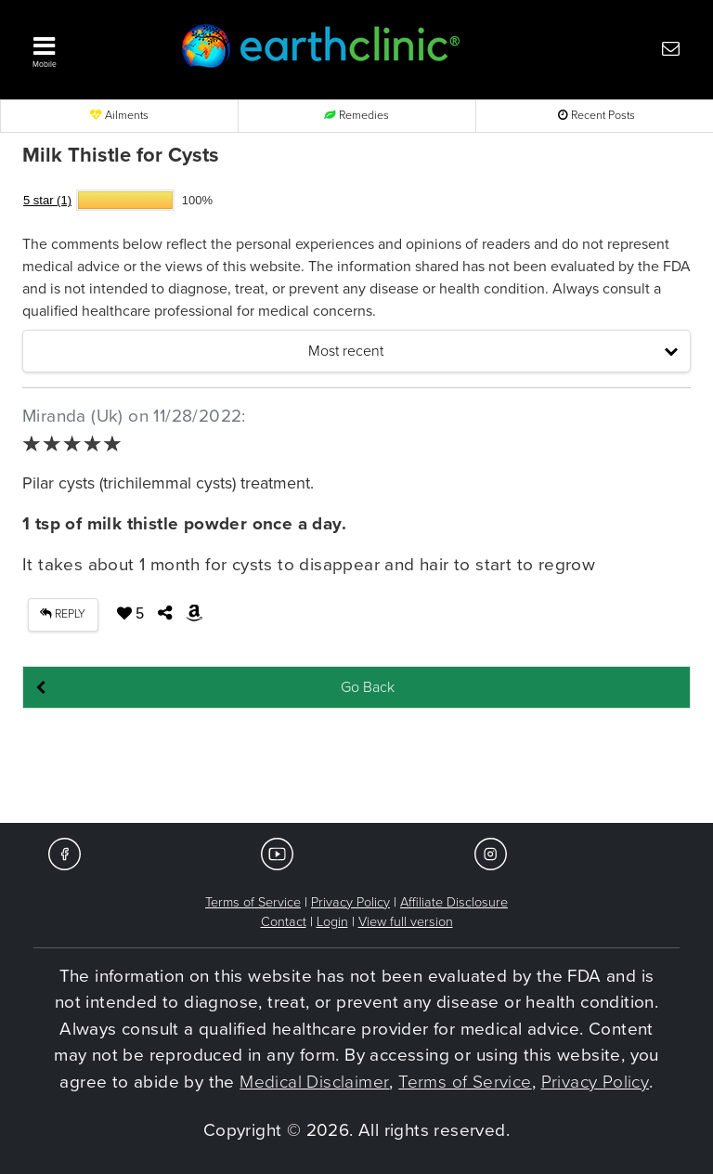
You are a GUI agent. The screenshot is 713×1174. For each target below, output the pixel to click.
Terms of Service (253, 902)
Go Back (368, 687)
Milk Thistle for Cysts (120, 155)
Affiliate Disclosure (454, 902)
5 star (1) (47, 200)
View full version (405, 922)
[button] (87, 47)
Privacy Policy (350, 902)
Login (332, 922)
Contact (283, 922)
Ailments (119, 116)
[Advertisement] (356, 767)
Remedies (356, 116)
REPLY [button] (62, 614)
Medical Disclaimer (314, 1082)
